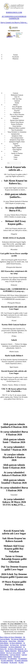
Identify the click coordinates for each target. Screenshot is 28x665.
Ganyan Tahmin (15, 655)
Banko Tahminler (11, 651)
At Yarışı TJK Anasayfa (15, 649)
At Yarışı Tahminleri (15, 647)
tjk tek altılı (13, 662)
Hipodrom (17, 656)
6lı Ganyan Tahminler (18, 639)
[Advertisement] (14, 76)
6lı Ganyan (3, 641)
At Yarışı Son (14, 645)
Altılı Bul (20, 641)
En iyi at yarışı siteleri (13, 653)
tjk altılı (21, 662)
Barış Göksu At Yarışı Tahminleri (11, 637)
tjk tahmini (4, 662)
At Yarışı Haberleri (16, 643)
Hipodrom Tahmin (6, 656)
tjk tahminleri (12, 658)
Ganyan (24, 655)
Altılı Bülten (4, 643)
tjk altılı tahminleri (7, 660)
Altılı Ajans (12, 641)
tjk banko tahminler (21, 660)
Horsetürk (3, 658)
